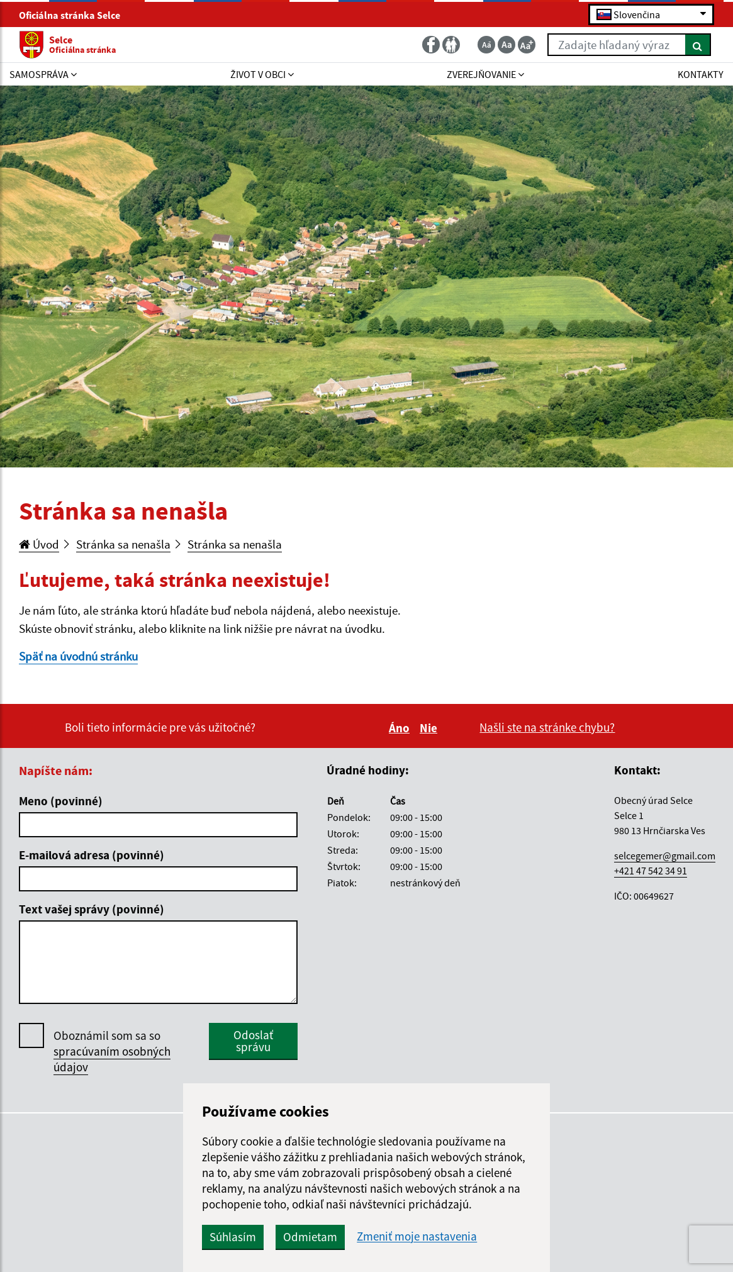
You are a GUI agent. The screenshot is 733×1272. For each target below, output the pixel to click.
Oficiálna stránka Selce (75, 15)
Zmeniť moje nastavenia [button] (417, 1236)
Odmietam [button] (310, 1236)
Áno (401, 727)
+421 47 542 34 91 (650, 870)
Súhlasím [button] (233, 1236)
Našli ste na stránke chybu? (547, 727)
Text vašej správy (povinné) (91, 909)
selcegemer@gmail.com (664, 855)
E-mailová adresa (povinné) (91, 854)
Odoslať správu (253, 1040)
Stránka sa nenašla (123, 544)
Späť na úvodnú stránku (78, 656)
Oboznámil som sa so (112, 1051)
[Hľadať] (698, 44)
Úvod (39, 544)
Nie (430, 727)
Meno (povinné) (61, 800)
